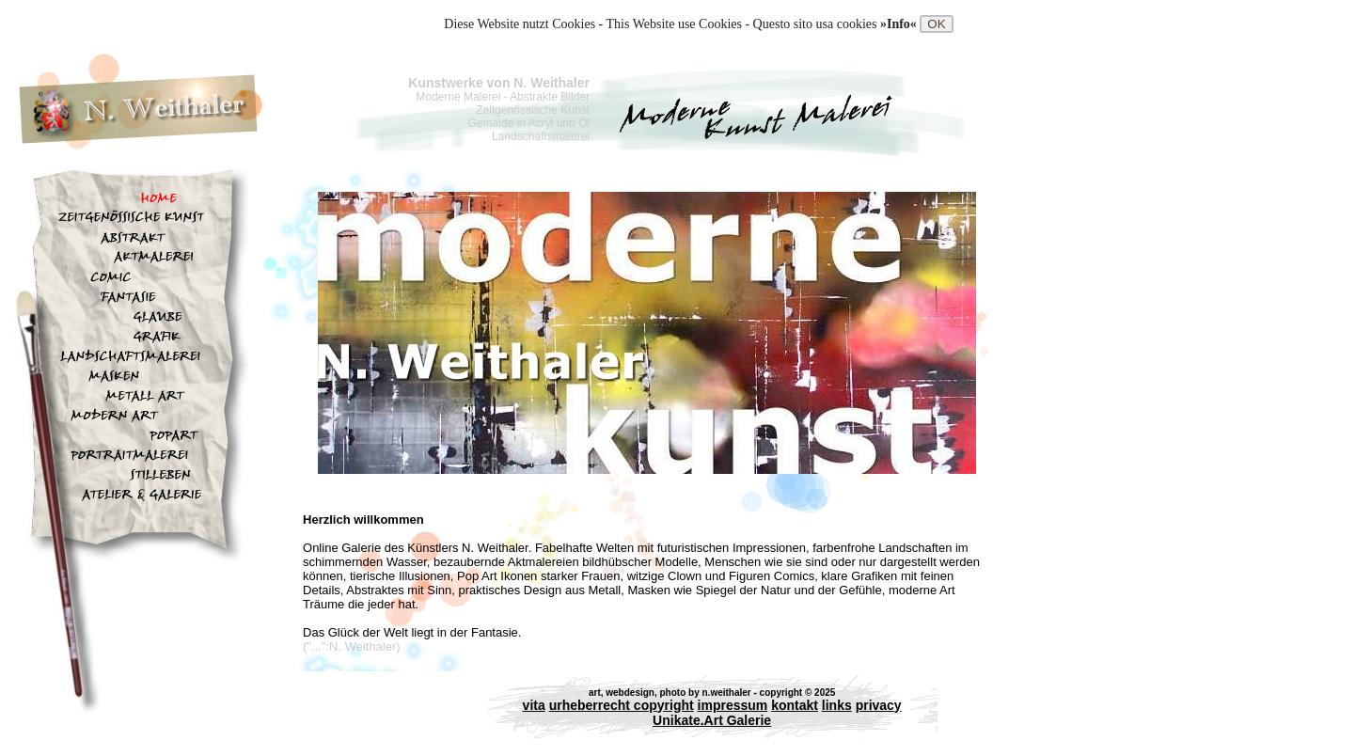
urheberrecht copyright (621, 705)
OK (936, 24)
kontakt (794, 705)
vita (534, 705)
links (837, 705)
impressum (733, 705)
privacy (879, 705)
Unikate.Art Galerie (712, 720)
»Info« (900, 24)
